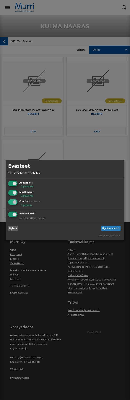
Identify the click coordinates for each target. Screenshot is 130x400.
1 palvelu (25, 205)
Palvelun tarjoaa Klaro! (109, 235)
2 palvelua (26, 186)
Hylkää (13, 228)
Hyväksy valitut (110, 228)
